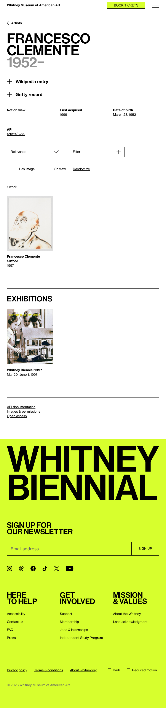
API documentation (21, 407)
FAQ (10, 630)
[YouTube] (69, 568)
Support (66, 614)
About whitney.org (83, 670)
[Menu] (156, 5)
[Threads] (21, 568)
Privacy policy (17, 670)
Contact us (15, 622)
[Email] (69, 549)
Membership (69, 622)
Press (11, 638)
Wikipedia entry (27, 81)
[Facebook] (33, 568)
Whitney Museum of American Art (33, 5)
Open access (17, 416)
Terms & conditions (48, 670)
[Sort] (34, 152)
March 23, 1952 (124, 114)
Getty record (24, 94)
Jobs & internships (74, 630)
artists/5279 (16, 134)
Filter (76, 152)
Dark (114, 670)
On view (54, 169)
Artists (16, 23)
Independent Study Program (81, 638)
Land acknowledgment (130, 622)
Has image (21, 169)
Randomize (81, 169)
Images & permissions (23, 411)
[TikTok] (45, 568)
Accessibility (16, 614)
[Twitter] (56, 568)
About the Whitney (127, 614)
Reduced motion (142, 670)
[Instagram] (9, 568)
